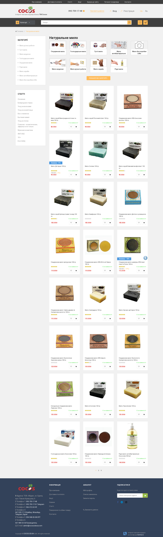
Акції (79, 2)
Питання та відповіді (111, 2)
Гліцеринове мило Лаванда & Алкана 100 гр (97, 455)
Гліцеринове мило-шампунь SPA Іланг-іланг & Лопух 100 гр (132, 263)
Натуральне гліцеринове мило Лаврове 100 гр (61, 407)
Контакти (128, 2)
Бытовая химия (23, 117)
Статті (70, 2)
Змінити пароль (89, 498)
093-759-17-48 (75, 11)
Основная (21, 99)
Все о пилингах (23, 114)
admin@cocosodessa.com (32, 526)
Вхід (113, 11)
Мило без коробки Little (28, 80)
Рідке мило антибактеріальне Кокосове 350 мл (129, 455)
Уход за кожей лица (25, 110)
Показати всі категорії (98, 78)
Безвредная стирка (25, 103)
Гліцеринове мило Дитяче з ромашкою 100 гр (132, 215)
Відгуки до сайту (92, 2)
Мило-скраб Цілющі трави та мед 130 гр (64, 215)
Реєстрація (127, 11)
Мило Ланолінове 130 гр (127, 406)
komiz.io (141, 535)
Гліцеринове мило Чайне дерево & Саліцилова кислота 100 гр (63, 311)
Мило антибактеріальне (28, 76)
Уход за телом (23, 121)
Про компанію (37, 2)
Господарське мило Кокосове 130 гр (64, 454)
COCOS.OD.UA (29, 534)
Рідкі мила (23, 67)
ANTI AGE (21, 134)
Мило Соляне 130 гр (92, 166)
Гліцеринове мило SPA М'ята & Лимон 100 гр (98, 263)
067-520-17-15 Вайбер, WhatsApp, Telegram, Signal (27, 513)
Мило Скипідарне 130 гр (93, 310)
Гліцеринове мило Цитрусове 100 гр (63, 262)
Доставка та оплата (55, 2)
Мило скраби (24, 71)
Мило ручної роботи (26, 45)
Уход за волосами (24, 106)
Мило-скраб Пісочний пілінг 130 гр (96, 118)
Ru (146, 11)
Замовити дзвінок (97, 11)
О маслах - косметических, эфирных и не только (28, 125)
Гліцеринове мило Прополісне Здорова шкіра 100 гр (61, 359)
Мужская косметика (25, 130)
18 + (19, 137)
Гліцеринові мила (25, 63)
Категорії (21, 22)
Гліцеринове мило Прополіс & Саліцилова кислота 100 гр (129, 359)
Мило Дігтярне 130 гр (58, 166)
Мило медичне (25, 54)
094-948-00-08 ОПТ (33, 517)
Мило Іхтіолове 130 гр (92, 406)
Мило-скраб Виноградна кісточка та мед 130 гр (63, 119)
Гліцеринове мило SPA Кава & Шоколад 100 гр (95, 359)
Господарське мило (26, 58)
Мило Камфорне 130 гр (93, 214)
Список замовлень (90, 494)
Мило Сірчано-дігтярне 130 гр (129, 310)
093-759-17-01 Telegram (35, 504)
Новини (52, 502)
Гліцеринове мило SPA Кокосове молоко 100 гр (130, 119)
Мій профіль (87, 490)
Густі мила (23, 50)
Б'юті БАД (21, 141)
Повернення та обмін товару (60, 510)
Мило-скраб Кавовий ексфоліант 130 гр (132, 167)
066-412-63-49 (31, 507)
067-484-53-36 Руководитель (26, 523)
